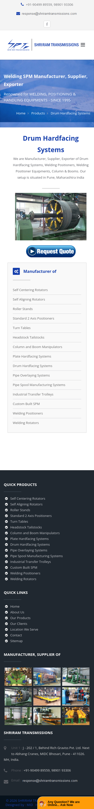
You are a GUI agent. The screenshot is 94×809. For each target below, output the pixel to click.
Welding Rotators (26, 422)
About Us (17, 612)
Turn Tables (22, 328)
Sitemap (16, 641)
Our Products (20, 618)
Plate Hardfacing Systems (32, 356)
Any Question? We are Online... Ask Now (64, 803)
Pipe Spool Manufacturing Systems (39, 385)
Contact (16, 635)
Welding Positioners (28, 413)
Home (21, 113)
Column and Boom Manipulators (37, 347)
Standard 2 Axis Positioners (33, 318)
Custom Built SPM (26, 404)
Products (38, 113)
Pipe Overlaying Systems (31, 375)
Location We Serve (24, 629)
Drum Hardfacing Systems (32, 366)
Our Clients (18, 623)
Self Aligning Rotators (29, 299)
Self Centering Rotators (30, 290)
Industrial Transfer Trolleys (33, 394)
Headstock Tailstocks (28, 337)
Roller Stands (23, 309)
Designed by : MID (20, 805)
